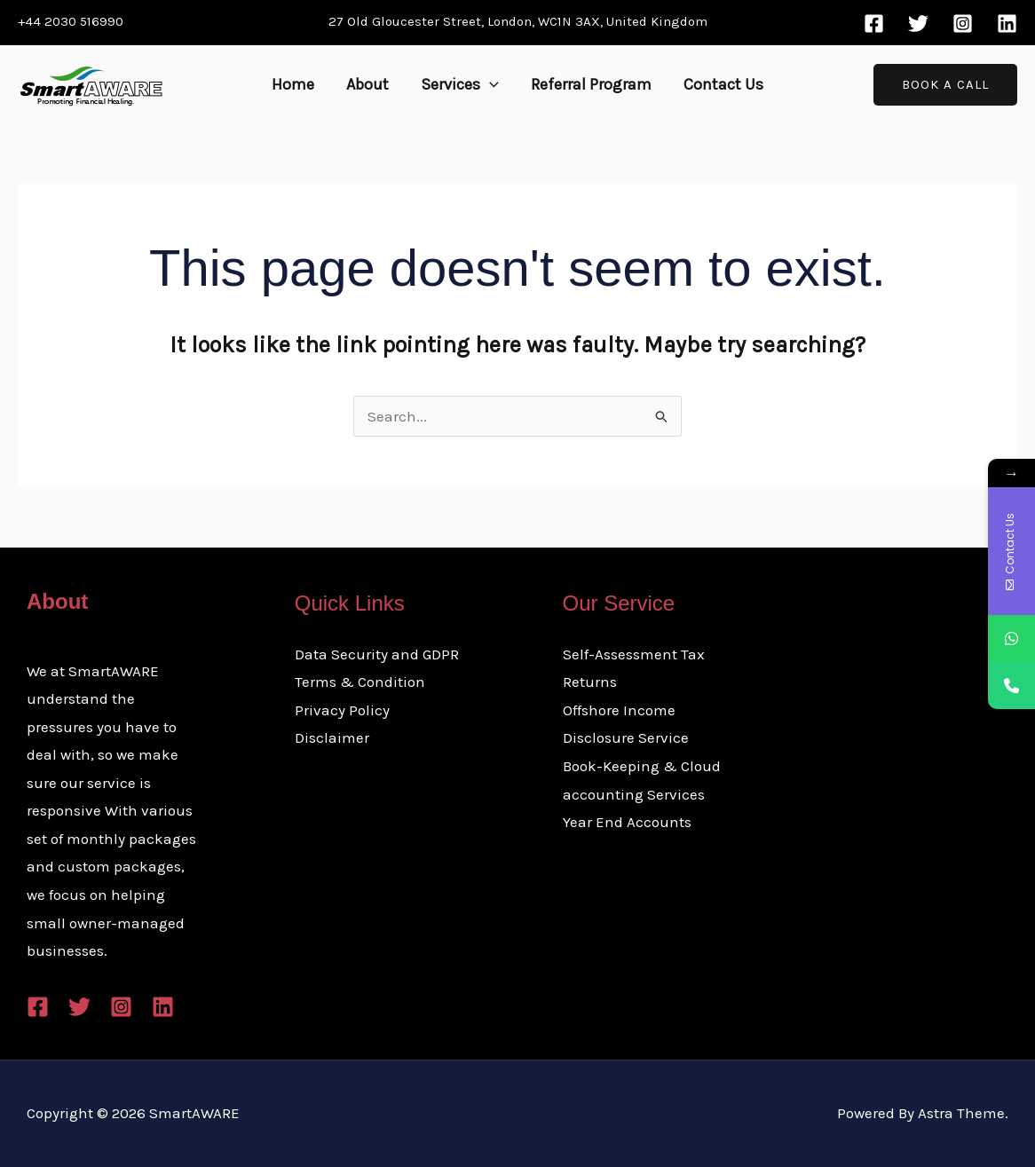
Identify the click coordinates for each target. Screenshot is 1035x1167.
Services (460, 84)
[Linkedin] (1007, 23)
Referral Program (591, 84)
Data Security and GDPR (377, 654)
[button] (489, 84)
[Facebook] (874, 23)
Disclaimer (332, 737)
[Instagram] (962, 23)
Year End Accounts (627, 822)
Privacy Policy (342, 710)
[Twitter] (918, 23)
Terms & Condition (360, 681)
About (367, 84)
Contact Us (723, 84)
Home (293, 84)
